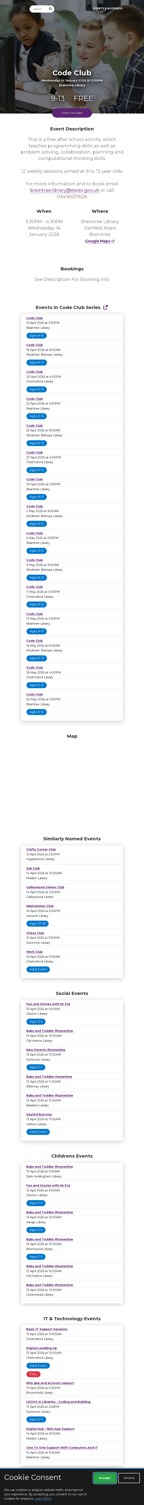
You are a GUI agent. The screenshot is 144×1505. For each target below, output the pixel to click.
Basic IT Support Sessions (46, 1329)
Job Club (33, 868)
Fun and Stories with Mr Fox (48, 1004)
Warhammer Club (40, 906)
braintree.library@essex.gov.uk (64, 190)
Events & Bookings (107, 8)
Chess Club (35, 933)
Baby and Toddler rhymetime (49, 1077)
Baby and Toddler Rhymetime (49, 1031)
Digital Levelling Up (41, 1348)
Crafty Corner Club (41, 849)
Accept (105, 1478)
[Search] (38, 9)
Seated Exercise (39, 1114)
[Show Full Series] (105, 307)
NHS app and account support (50, 1383)
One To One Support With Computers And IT (62, 1447)
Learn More (43, 1498)
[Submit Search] (51, 9)
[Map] (72, 783)
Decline (129, 1478)
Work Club (34, 952)
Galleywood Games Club (45, 887)
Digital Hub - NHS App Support (50, 1429)
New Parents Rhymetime (45, 1050)
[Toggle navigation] (22, 8)
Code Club (34, 318)
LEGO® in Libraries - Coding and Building (58, 1402)
